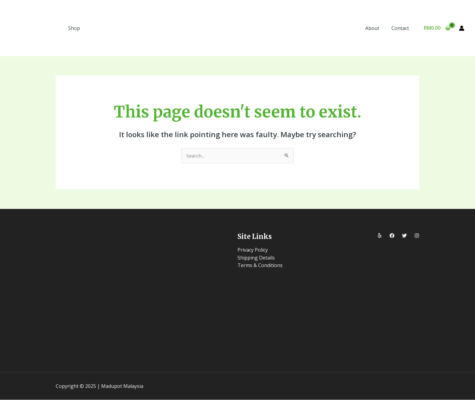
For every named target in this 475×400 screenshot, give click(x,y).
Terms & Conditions (260, 265)
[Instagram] (416, 236)
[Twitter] (404, 236)
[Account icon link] (461, 28)
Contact (401, 28)
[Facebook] (392, 236)
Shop (74, 28)
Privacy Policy (253, 250)
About (376, 28)
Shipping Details (256, 258)
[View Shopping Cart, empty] (437, 28)
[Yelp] (379, 236)
